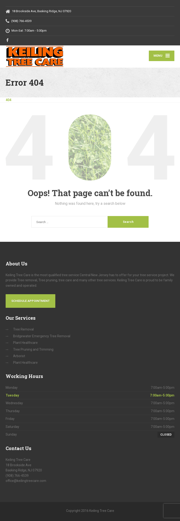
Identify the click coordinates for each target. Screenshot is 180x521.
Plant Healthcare (25, 343)
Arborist (19, 356)
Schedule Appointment (30, 301)
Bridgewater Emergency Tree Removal (41, 336)
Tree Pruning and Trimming (33, 349)
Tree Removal (23, 329)
